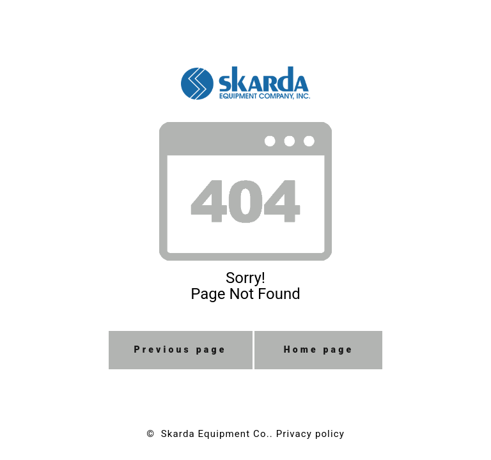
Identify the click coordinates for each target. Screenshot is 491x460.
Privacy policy (310, 434)
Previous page (180, 349)
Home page (319, 349)
